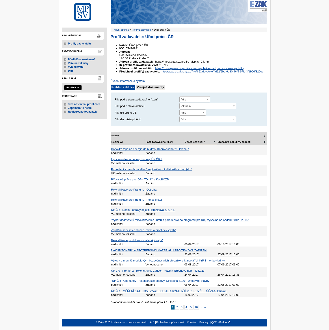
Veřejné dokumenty (150, 87)
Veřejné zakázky (78, 63)
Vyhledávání (76, 67)
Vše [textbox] (183, 99)
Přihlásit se (72, 87)
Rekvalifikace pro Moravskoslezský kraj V (137, 240)
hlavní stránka (121, 29)
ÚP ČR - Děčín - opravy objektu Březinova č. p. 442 (143, 209)
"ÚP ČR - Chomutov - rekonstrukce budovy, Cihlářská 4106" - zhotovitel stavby (160, 280)
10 (196, 307)
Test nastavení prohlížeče (84, 104)
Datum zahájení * (195, 141)
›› (205, 307)
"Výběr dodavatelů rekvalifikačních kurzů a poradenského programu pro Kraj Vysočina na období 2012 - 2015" (180, 220)
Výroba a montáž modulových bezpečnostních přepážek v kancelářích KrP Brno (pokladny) (168, 260)
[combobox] (194, 99)
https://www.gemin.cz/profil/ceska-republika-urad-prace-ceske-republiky (199, 68)
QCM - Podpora (220, 322)
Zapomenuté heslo (80, 107)
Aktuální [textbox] (186, 106)
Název (115, 135)
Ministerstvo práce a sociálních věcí (85, 10)
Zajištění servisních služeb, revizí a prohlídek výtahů (143, 230)
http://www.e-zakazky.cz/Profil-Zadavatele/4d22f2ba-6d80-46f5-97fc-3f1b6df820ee (212, 71)
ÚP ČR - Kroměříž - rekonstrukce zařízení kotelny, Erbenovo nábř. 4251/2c (157, 270)
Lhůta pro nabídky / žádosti (234, 142)
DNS (71, 70)
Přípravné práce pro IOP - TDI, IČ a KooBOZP (140, 179)
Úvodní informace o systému (128, 81)
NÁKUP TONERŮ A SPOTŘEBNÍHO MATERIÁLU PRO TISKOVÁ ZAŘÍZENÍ (159, 250)
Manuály (203, 322)
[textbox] (208, 119)
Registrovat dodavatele (83, 111)
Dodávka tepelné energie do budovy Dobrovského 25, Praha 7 (150, 149)
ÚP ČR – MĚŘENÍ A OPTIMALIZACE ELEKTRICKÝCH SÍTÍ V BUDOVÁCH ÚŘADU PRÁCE (169, 291)
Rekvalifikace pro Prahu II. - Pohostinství (136, 199)
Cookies (191, 322)
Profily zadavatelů (79, 43)
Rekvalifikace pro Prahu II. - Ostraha (133, 189)
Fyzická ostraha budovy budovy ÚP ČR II (136, 159)
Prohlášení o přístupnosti (170, 322)
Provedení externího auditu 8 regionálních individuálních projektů (151, 169)
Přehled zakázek (123, 87)
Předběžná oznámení (81, 59)
